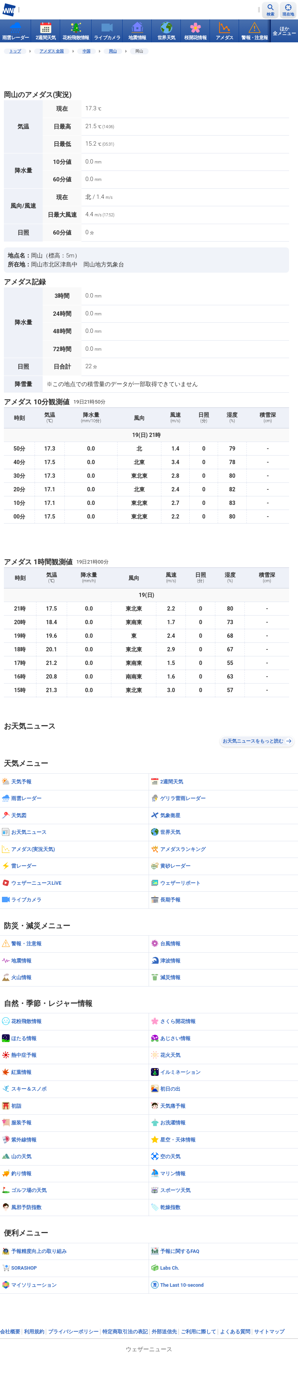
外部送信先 (164, 1332)
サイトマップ (269, 1332)
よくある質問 (235, 1332)
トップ (15, 51)
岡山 (113, 51)
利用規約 (34, 1332)
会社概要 (10, 1332)
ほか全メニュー (284, 31)
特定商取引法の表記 (125, 1332)
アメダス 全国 (52, 51)
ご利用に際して (198, 1332)
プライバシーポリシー (73, 1332)
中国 (86, 51)
